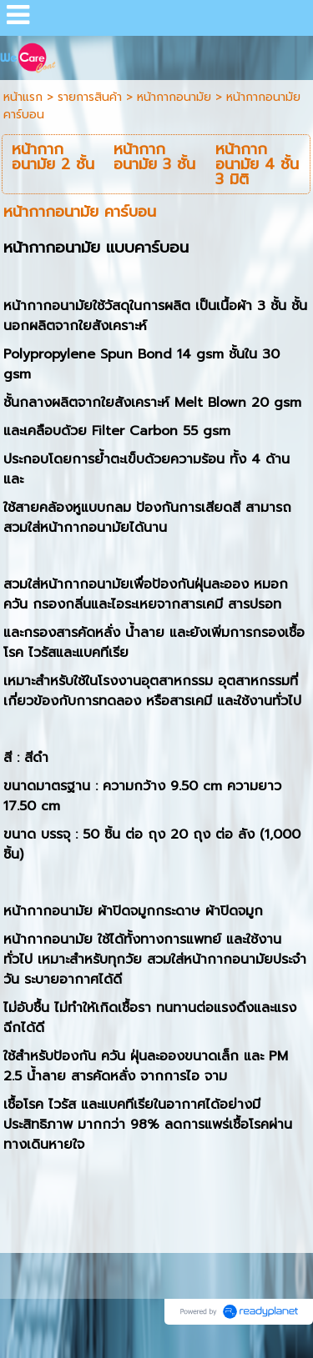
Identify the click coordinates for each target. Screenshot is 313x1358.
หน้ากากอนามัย (174, 97)
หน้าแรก (23, 97)
